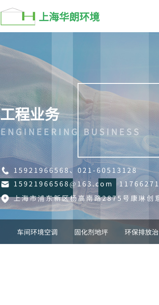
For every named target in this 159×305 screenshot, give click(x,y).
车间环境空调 (37, 232)
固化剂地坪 (91, 232)
